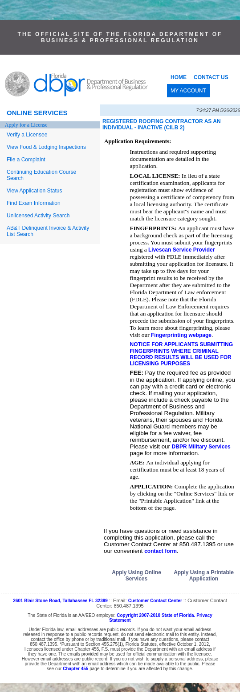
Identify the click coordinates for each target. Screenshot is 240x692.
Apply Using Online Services (136, 575)
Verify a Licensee (27, 135)
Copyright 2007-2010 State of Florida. (156, 615)
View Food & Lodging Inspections (46, 147)
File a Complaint (26, 159)
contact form (160, 551)
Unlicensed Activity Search (38, 215)
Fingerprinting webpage (181, 335)
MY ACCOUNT (188, 91)
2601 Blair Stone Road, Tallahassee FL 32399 (60, 600)
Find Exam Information (34, 203)
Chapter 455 (75, 668)
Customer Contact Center (155, 600)
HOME (179, 77)
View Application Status (34, 191)
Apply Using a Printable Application (204, 575)
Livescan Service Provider (181, 250)
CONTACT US (211, 77)
